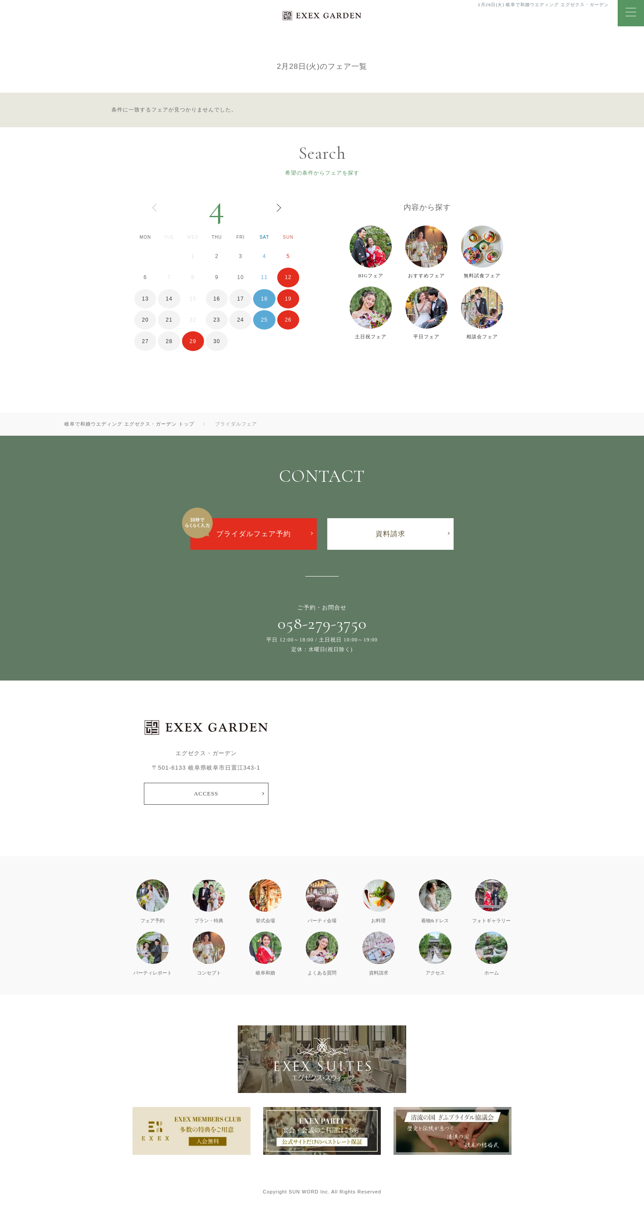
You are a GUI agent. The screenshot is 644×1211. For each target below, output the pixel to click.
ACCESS (206, 793)
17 (240, 299)
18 (264, 299)
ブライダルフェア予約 (253, 533)
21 (169, 320)
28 (169, 341)
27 (145, 341)
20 (145, 320)
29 (193, 341)
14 (169, 299)
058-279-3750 (322, 623)
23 (216, 320)
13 (145, 299)
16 (216, 299)
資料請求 (390, 533)
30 (216, 341)
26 (288, 320)
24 (240, 320)
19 (288, 299)
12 (288, 277)
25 (264, 320)
